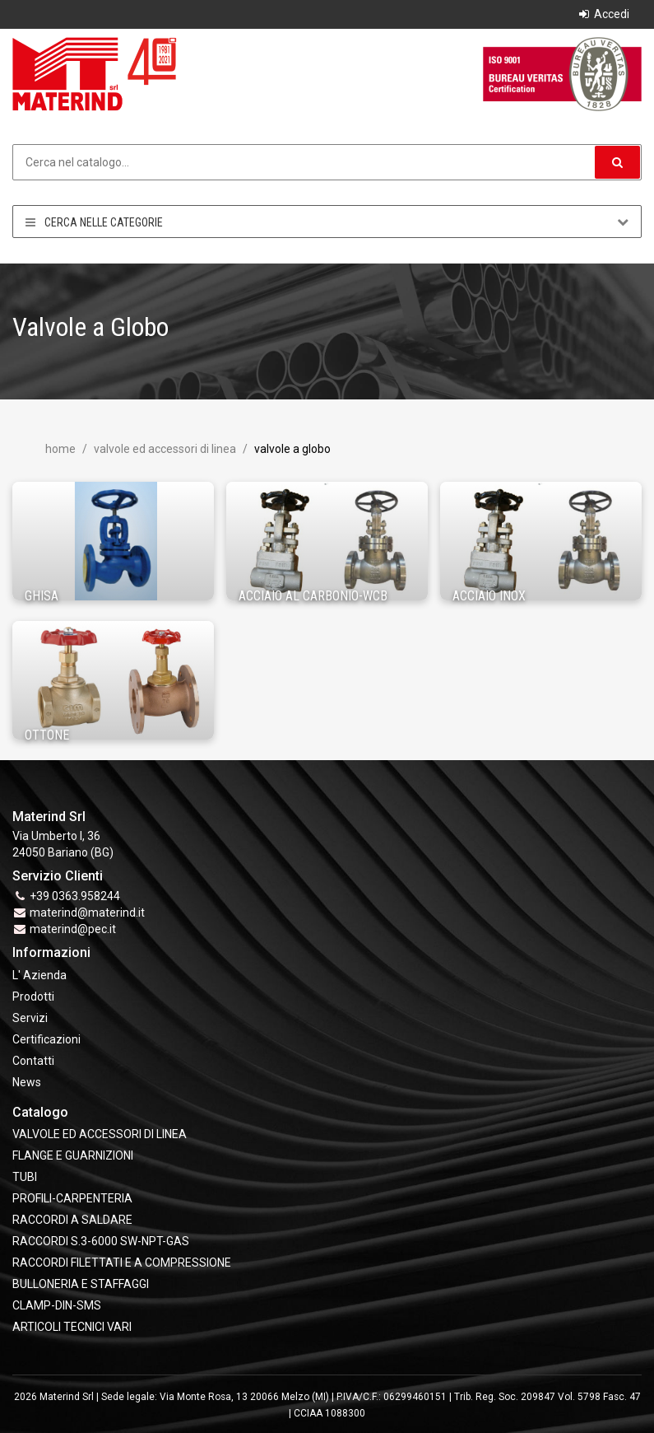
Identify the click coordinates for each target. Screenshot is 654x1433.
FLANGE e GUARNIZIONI (72, 1155)
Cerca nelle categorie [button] (327, 222)
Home (60, 448)
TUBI (24, 1176)
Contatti (33, 1060)
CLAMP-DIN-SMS (56, 1305)
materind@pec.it (73, 929)
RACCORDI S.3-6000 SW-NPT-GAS (100, 1241)
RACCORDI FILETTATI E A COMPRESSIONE (121, 1262)
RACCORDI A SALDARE (72, 1219)
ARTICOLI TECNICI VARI (72, 1326)
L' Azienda (39, 975)
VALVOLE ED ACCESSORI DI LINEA (163, 448)
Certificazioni (46, 1039)
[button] (617, 162)
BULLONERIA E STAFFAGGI (80, 1284)
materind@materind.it (87, 912)
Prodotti (33, 996)
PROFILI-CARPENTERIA (72, 1198)
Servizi (30, 1018)
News (26, 1082)
